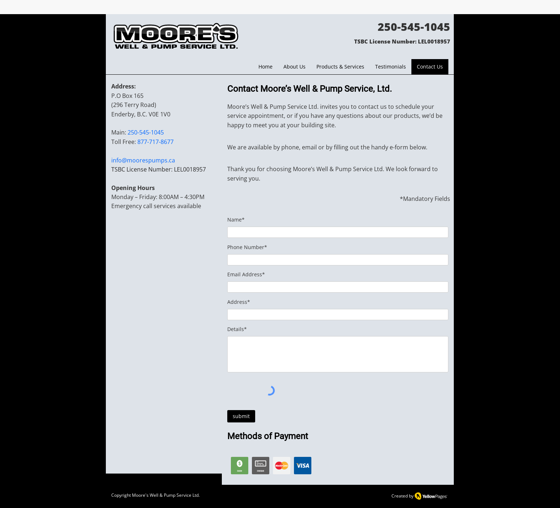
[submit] (241, 416)
